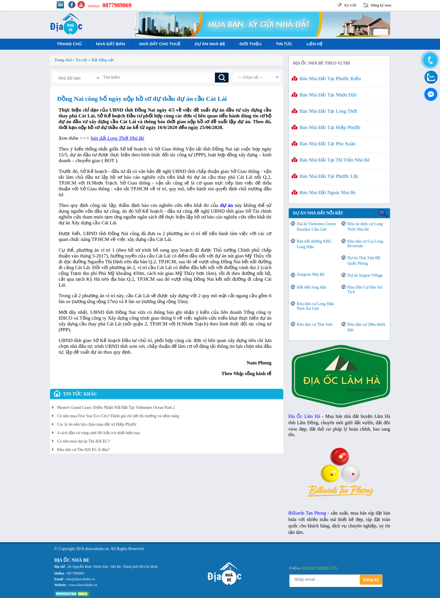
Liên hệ (314, 44)
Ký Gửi (350, 5)
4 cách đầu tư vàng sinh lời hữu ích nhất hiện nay (98, 433)
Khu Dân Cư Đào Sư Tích (365, 289)
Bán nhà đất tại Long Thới (324, 111)
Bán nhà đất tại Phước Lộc (325, 176)
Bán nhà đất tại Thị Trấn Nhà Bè (331, 160)
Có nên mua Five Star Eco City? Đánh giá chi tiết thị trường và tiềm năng (118, 416)
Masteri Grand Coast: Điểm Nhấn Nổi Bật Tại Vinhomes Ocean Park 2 (116, 407)
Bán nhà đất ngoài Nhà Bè (324, 192)
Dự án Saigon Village (365, 275)
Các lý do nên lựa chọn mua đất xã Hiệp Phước (97, 424)
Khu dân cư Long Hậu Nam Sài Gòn (315, 306)
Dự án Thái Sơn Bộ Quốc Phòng (364, 261)
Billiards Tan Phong (307, 513)
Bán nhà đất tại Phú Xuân (324, 143)
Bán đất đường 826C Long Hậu (314, 244)
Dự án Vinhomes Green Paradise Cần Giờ (316, 227)
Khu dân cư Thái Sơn (315, 324)
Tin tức (284, 44)
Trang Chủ (69, 44)
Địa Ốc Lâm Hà (304, 416)
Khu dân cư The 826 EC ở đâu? (83, 449)
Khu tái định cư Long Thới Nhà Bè (365, 227)
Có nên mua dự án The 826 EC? (83, 441)
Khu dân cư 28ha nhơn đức (367, 327)
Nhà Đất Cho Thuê (159, 44)
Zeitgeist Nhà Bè (311, 274)
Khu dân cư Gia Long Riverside (365, 243)
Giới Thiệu (250, 44)
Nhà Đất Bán (110, 44)
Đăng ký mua (381, 5)
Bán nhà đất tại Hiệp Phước (326, 127)
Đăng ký (371, 579)
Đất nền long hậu (311, 287)
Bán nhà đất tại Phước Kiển (326, 78)
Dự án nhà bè (210, 44)
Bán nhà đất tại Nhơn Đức (324, 95)
